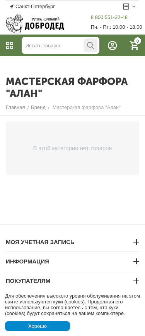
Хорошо (37, 326)
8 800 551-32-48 (109, 17)
